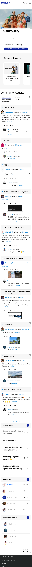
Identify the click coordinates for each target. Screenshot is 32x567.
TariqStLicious (9, 112)
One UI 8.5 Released (11, 390)
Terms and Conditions (8, 560)
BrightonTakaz (9, 329)
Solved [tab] (18, 99)
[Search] (16, 39)
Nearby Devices (8, 440)
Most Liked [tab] (17, 97)
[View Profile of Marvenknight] (11, 503)
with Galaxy (24, 232)
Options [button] (27, 45)
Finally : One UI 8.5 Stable (13, 258)
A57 (5, 165)
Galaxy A (21, 169)
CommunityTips (9, 263)
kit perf (7, 140)
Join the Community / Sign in (16, 49)
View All (16, 425)
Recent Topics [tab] (6, 97)
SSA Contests (11, 76)
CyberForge (10, 347)
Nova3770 (8, 196)
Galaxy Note (18, 145)
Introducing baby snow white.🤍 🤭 (10, 458)
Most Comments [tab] (7, 99)
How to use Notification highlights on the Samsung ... (12, 468)
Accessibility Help (7, 557)
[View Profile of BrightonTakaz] (13, 536)
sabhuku (9, 156)
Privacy (3, 563)
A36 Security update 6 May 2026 (16, 192)
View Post (10, 121)
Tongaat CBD (9, 356)
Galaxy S (24, 112)
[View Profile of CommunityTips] (12, 497)
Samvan (9, 129)
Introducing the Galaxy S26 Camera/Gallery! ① (12, 448)
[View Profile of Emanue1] (11, 543)
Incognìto (10, 409)
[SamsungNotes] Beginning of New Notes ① (12, 432)
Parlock (7, 325)
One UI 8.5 (8, 108)
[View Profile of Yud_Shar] (10, 485)
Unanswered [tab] (6, 102)
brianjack (10, 249)
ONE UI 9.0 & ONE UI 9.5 (13, 227)
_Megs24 (7, 169)
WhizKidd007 (9, 232)
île (6, 145)
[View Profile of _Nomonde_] (11, 491)
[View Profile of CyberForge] (12, 530)
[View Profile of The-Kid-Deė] (11, 510)
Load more (15, 421)
